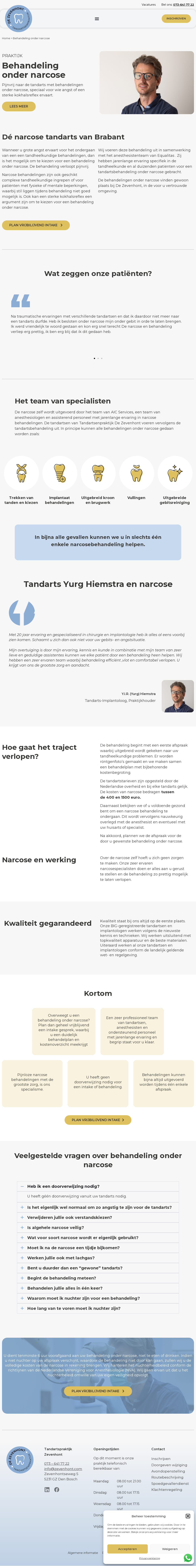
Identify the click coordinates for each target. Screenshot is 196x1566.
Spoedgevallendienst (170, 1484)
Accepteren (127, 1549)
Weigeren (170, 1549)
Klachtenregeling (166, 1490)
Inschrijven (161, 1459)
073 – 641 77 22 (56, 1464)
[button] (188, 1516)
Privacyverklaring (149, 1558)
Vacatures (149, 4)
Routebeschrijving (167, 1477)
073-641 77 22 (183, 4)
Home (6, 38)
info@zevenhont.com (63, 1469)
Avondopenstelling (168, 1471)
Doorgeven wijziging (169, 1465)
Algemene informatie (83, 1553)
